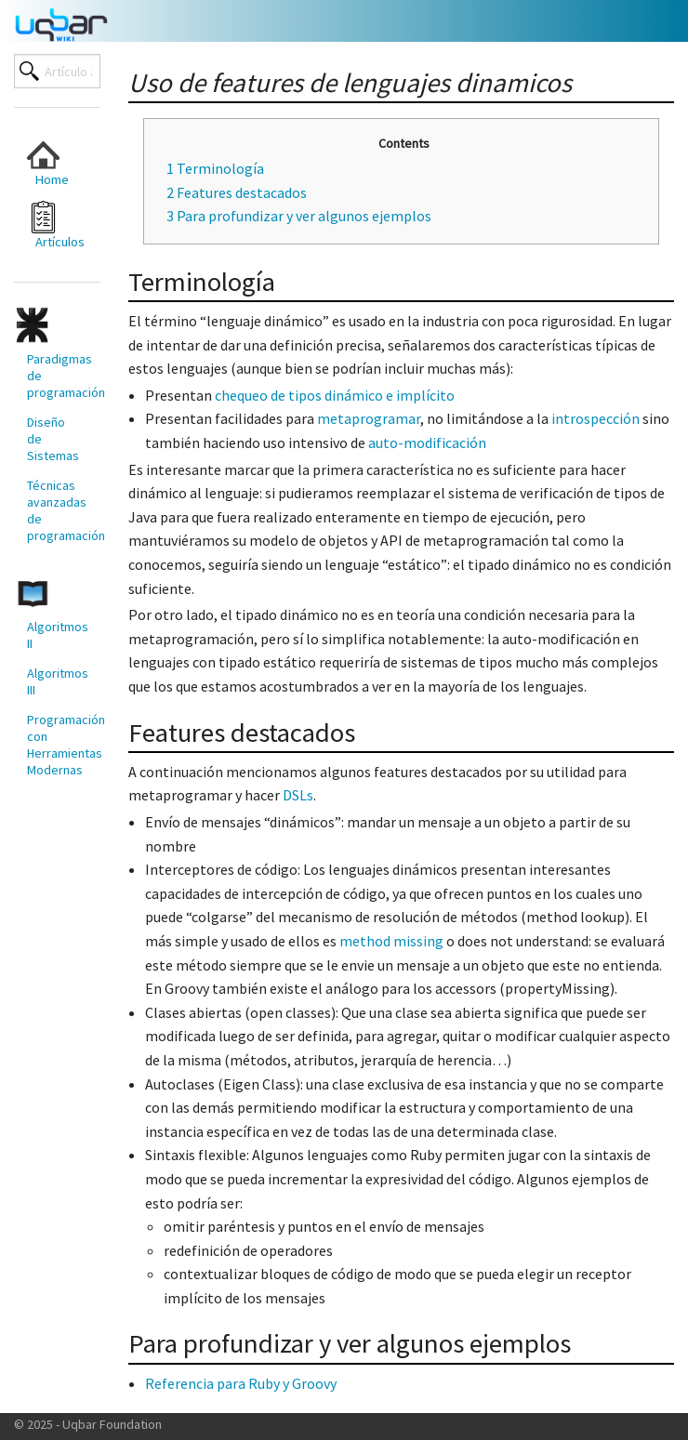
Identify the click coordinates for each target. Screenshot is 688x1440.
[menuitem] (50, 163)
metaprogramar (368, 418)
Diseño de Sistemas (53, 439)
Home (48, 163)
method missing (391, 940)
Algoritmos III (56, 681)
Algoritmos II (56, 635)
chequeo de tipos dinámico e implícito (335, 395)
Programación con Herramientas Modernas (56, 744)
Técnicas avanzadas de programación (56, 510)
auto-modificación (427, 442)
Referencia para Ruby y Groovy (241, 1383)
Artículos (56, 225)
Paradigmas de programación (56, 375)
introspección (595, 418)
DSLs (298, 795)
